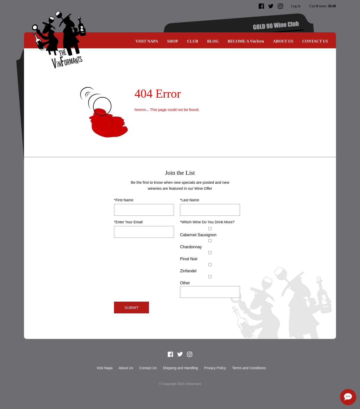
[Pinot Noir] (210, 252)
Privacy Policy (215, 368)
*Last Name (189, 200)
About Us (283, 41)
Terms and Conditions (249, 368)
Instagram (280, 6)
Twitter (271, 6)
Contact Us (315, 41)
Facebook (261, 6)
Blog (212, 41)
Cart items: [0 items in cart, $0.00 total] (322, 6)
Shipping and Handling (180, 368)
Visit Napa (147, 41)
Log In (295, 6)
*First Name (123, 200)
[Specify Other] (210, 292)
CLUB (192, 41)
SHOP (172, 41)
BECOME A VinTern (246, 41)
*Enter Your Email (128, 222)
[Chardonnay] (210, 240)
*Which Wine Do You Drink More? (207, 222)
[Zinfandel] (210, 264)
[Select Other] (210, 276)
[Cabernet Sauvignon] (210, 228)
